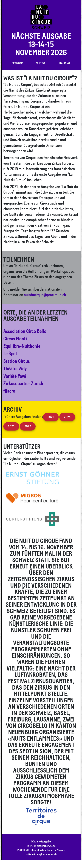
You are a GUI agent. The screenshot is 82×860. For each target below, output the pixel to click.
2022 (27, 426)
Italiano (64, 63)
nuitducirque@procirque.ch (45, 294)
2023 (11, 426)
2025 (51, 417)
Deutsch (41, 63)
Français (18, 63)
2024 (67, 417)
